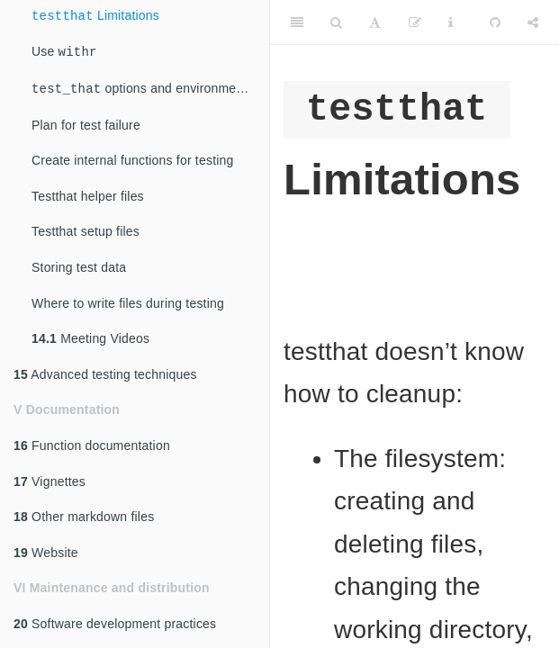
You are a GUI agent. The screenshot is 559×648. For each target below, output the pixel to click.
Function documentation (92, 447)
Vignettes (50, 483)
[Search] (336, 22)
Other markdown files (84, 518)
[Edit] (415, 22)
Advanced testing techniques (105, 376)
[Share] (533, 22)
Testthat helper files (88, 198)
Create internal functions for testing (133, 162)
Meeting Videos (90, 340)
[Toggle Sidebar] (297, 22)
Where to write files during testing (128, 305)
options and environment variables (150, 90)
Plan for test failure (86, 127)
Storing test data (79, 269)
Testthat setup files (86, 233)
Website (46, 554)
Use (64, 53)
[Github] (495, 22)
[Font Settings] (375, 22)
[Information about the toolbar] (450, 22)
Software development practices (115, 625)
